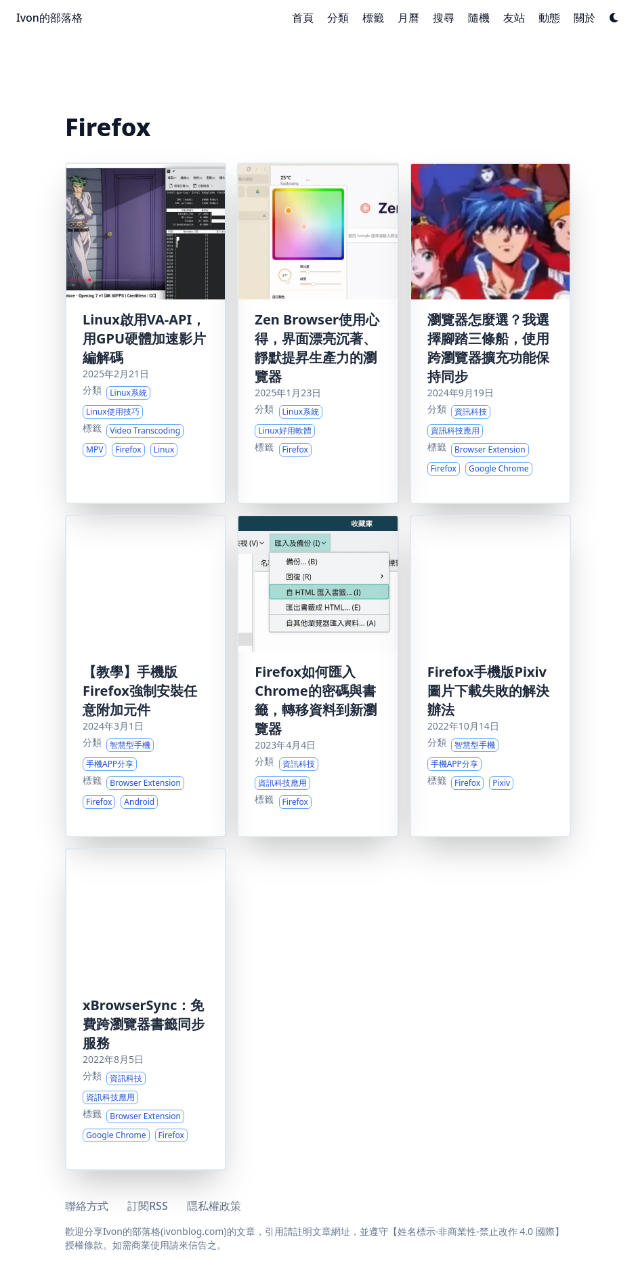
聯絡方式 (86, 1205)
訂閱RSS (147, 1205)
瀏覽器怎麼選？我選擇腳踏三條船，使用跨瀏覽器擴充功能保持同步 (488, 347)
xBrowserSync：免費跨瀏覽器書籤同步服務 (144, 1024)
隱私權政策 (214, 1205)
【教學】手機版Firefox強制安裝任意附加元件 (140, 691)
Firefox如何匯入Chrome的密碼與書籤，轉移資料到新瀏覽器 (316, 700)
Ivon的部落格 (49, 17)
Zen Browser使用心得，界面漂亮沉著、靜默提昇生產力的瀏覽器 (317, 347)
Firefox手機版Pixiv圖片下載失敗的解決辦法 (488, 691)
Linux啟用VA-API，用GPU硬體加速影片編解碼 (144, 338)
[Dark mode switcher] (614, 17)
